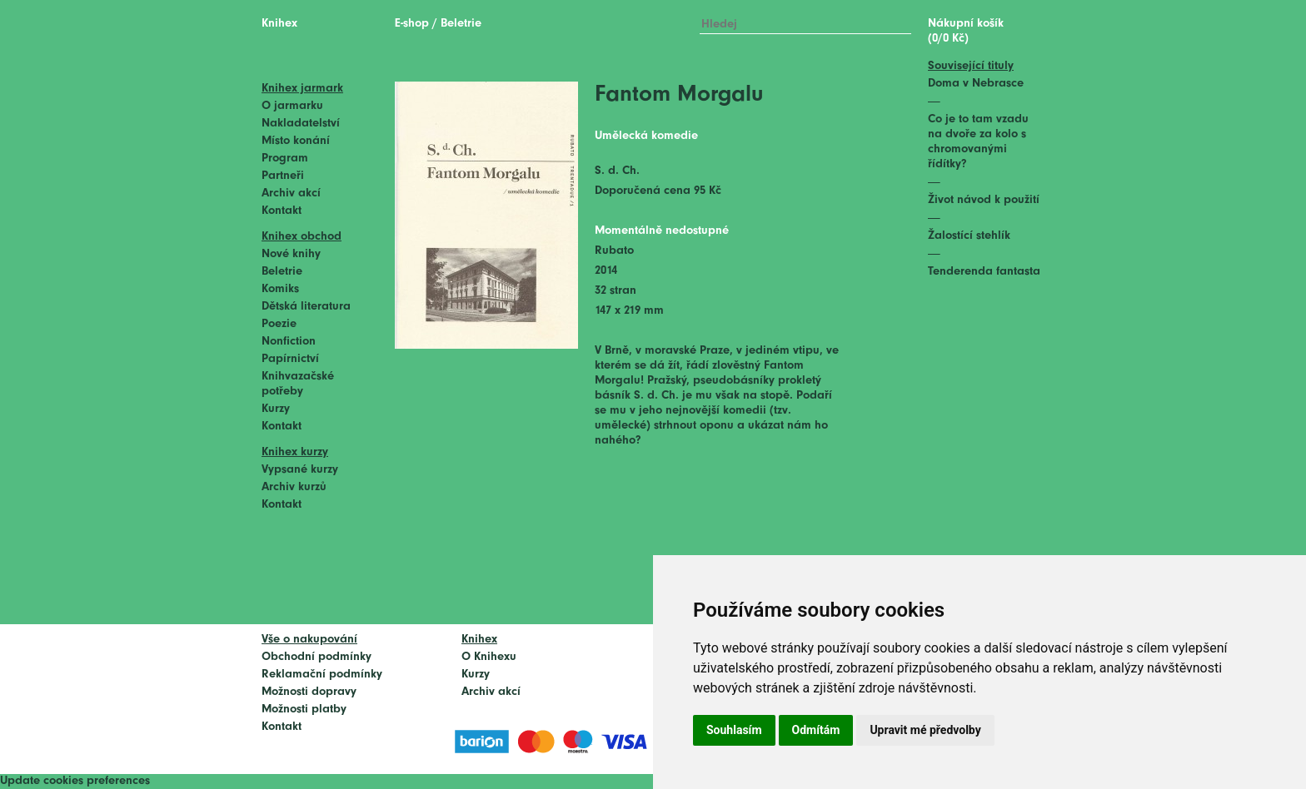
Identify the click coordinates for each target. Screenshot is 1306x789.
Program (285, 158)
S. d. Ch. (617, 171)
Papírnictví (290, 359)
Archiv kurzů (294, 487)
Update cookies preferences (75, 781)
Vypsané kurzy (300, 469)
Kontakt (282, 211)
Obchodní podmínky (316, 657)
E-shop (412, 23)
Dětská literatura (306, 306)
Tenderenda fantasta (984, 271)
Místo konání (296, 141)
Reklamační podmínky (322, 674)
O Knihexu (488, 657)
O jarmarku (292, 106)
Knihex (279, 23)
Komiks (280, 289)
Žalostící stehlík (969, 236)
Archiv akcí (291, 193)
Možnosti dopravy (309, 692)
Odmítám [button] (816, 730)
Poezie (279, 324)
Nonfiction (289, 341)
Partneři (283, 176)
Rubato (614, 251)
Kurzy (276, 409)
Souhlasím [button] (734, 730)
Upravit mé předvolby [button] (925, 730)
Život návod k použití (983, 200)
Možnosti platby (304, 709)
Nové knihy (291, 254)
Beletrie (282, 271)
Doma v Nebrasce (976, 83)
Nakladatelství (301, 123)
